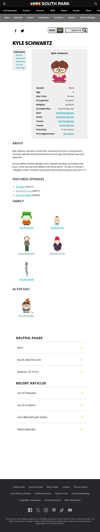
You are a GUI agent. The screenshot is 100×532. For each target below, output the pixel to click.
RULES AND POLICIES (49, 360)
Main (7, 17)
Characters (44, 17)
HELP (49, 347)
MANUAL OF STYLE (49, 372)
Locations (58, 17)
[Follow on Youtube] (70, 510)
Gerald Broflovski (65, 117)
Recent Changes (87, 17)
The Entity (68, 133)
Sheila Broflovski (65, 112)
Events (31, 17)
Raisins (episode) (49, 429)
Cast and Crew (36, 487)
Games (71, 17)
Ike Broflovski (66, 125)
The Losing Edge (23, 195)
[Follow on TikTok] (62, 510)
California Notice (43, 493)
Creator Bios (19, 487)
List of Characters (49, 393)
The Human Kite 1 (26, 315)
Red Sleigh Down (24, 191)
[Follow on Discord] (54, 510)
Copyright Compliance (30, 500)
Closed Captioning (80, 493)
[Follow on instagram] (46, 510)
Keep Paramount (53, 500)
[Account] (4, 3)
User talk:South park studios (49, 417)
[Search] (95, 3)
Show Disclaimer (73, 500)
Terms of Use (61, 493)
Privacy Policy (80, 487)
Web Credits (52, 487)
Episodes (18, 17)
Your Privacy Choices (21, 493)
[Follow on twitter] (38, 510)
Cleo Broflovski (26, 279)
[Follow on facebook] (30, 510)
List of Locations (49, 405)
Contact (66, 487)
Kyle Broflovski (66, 121)
